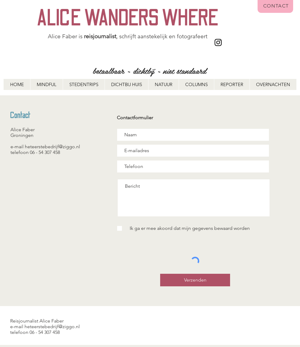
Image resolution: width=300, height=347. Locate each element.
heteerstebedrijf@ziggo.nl (52, 146)
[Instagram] (218, 42)
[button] (273, 84)
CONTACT (276, 6)
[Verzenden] (195, 280)
